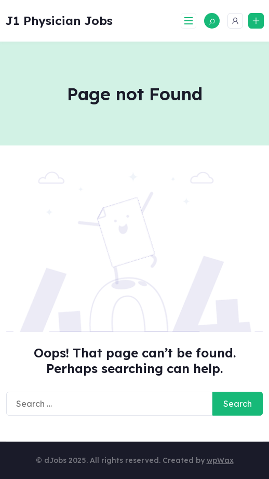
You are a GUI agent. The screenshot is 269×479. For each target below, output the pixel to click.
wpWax (220, 460)
